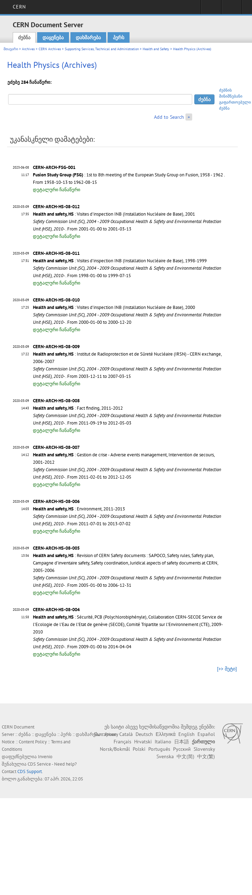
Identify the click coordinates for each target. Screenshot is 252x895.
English (186, 734)
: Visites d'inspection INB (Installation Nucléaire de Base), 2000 (114, 307)
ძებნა (24, 37)
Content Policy (33, 742)
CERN (19, 7)
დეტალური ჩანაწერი (56, 190)
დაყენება (53, 37)
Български (105, 734)
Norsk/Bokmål (115, 749)
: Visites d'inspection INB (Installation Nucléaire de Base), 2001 (114, 214)
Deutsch (144, 734)
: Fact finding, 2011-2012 (78, 408)
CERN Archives (50, 49)
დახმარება (88, 37)
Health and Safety (156, 49)
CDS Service (39, 764)
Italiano (163, 741)
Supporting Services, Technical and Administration (102, 49)
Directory (232, 9)
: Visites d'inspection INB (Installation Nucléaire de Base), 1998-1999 (120, 261)
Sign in (211, 9)
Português (159, 749)
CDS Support (29, 771)
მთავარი (11, 49)
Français (122, 741)
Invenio (45, 757)
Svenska (165, 756)
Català (126, 734)
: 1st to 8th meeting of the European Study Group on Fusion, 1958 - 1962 (128, 175)
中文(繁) (206, 756)
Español (206, 734)
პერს (118, 37)
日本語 (181, 741)
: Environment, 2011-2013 (79, 509)
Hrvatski (143, 741)
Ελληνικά (166, 734)
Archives (28, 49)
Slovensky (204, 749)
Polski (139, 749)
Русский (182, 749)
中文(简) (185, 756)
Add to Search (169, 117)
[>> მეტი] (227, 669)
